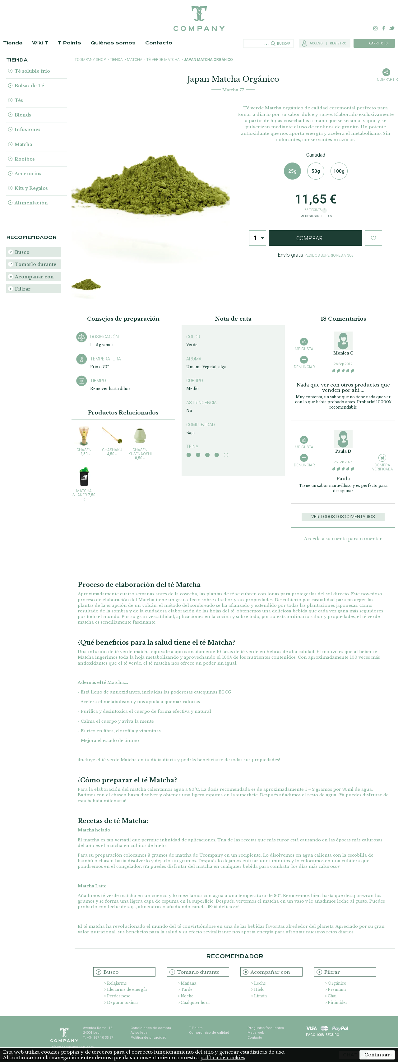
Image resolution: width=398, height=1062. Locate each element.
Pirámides (337, 1002)
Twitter (392, 28)
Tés (19, 100)
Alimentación (31, 203)
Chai (332, 996)
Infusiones (27, 129)
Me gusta (304, 349)
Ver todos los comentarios (343, 516)
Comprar (309, 238)
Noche (187, 996)
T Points (69, 43)
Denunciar (304, 367)
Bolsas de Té (29, 86)
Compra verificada (382, 467)
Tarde (186, 989)
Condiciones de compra (151, 1028)
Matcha (23, 144)
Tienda (13, 43)
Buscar (283, 44)
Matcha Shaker (84, 484)
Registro (338, 43)
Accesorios (28, 173)
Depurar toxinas (122, 1002)
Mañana (188, 983)
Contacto (158, 43)
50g (316, 171)
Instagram (376, 28)
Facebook (384, 28)
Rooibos (25, 159)
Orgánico (337, 983)
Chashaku (112, 441)
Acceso (316, 43)
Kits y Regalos (31, 188)
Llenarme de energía (127, 989)
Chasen (84, 441)
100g (339, 171)
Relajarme (117, 983)
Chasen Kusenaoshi (139, 443)
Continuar (377, 1055)
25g (292, 171)
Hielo (259, 989)
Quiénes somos (113, 43)
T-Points (195, 1028)
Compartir (386, 79)
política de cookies (222, 1057)
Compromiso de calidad (209, 1033)
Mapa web (256, 1033)
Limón (260, 996)
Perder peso (119, 996)
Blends (23, 115)
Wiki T (40, 43)
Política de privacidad (148, 1038)
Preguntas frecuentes (266, 1028)
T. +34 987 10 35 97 (98, 1038)
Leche (260, 983)
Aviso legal (139, 1033)
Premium (337, 989)
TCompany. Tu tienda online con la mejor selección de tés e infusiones (199, 18)
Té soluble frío (32, 71)
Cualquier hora (195, 1002)
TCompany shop (90, 59)
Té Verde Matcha (163, 59)
